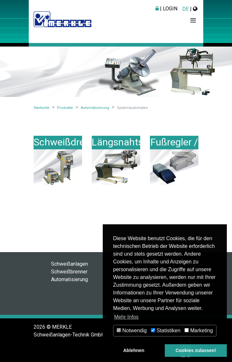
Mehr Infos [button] (126, 317)
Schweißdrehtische (75, 142)
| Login (166, 8)
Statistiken (165, 330)
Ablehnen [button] (133, 350)
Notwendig (132, 330)
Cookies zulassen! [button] (195, 350)
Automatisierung (69, 279)
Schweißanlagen (69, 264)
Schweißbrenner (69, 272)
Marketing (199, 330)
